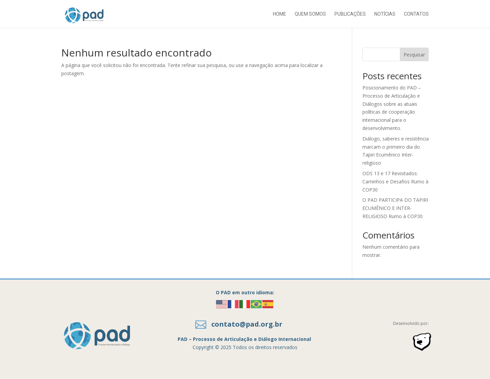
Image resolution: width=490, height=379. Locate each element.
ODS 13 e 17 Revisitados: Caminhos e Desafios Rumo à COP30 (395, 181)
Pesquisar (414, 54)
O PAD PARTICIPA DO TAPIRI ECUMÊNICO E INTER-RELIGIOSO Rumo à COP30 (395, 208)
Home (279, 14)
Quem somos (310, 14)
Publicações (350, 14)
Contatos (416, 14)
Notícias (384, 14)
